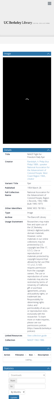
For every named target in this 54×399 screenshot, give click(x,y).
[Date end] (29, 298)
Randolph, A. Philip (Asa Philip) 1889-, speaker (38, 75)
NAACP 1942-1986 (35, 252)
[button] (27, 379)
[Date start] (31, 292)
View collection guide (37, 247)
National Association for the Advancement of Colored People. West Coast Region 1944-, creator (38, 85)
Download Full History (39, 366)
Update (14, 309)
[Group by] (27, 287)
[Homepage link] (27, 22)
